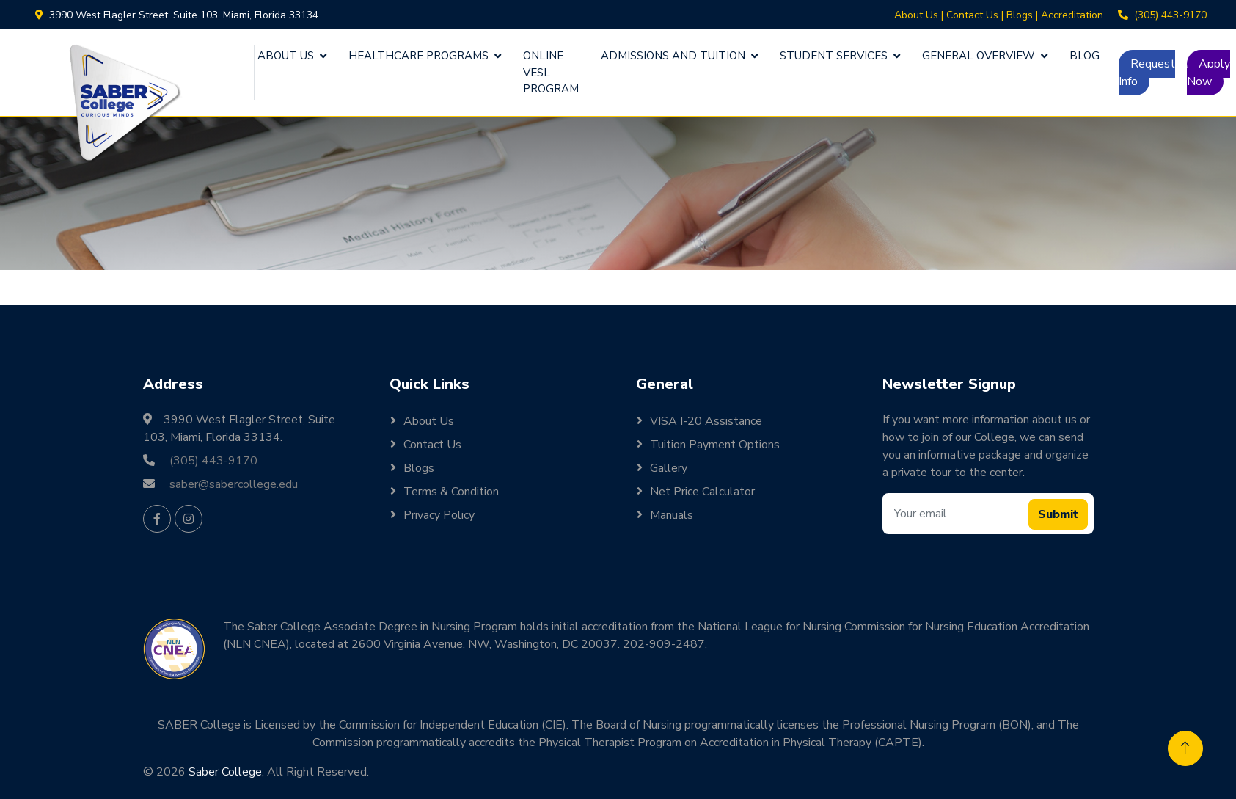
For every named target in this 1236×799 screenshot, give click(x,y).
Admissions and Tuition (673, 55)
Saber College (225, 772)
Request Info (1147, 73)
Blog (1084, 55)
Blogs (1019, 15)
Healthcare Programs (418, 55)
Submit (1058, 514)
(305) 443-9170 (1170, 15)
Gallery (668, 468)
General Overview (978, 55)
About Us (916, 15)
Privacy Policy (439, 515)
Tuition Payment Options (715, 445)
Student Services (834, 55)
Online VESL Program (551, 72)
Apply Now (1208, 73)
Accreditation (1072, 15)
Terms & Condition (451, 492)
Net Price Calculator (702, 492)
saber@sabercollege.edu (233, 484)
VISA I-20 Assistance (706, 421)
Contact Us (972, 15)
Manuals (671, 515)
